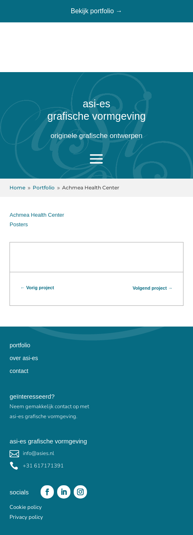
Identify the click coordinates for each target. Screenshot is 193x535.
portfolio (20, 345)
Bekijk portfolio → (97, 11)
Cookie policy (26, 507)
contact (19, 371)
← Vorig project (37, 287)
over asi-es (24, 358)
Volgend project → (152, 288)
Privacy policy (26, 517)
